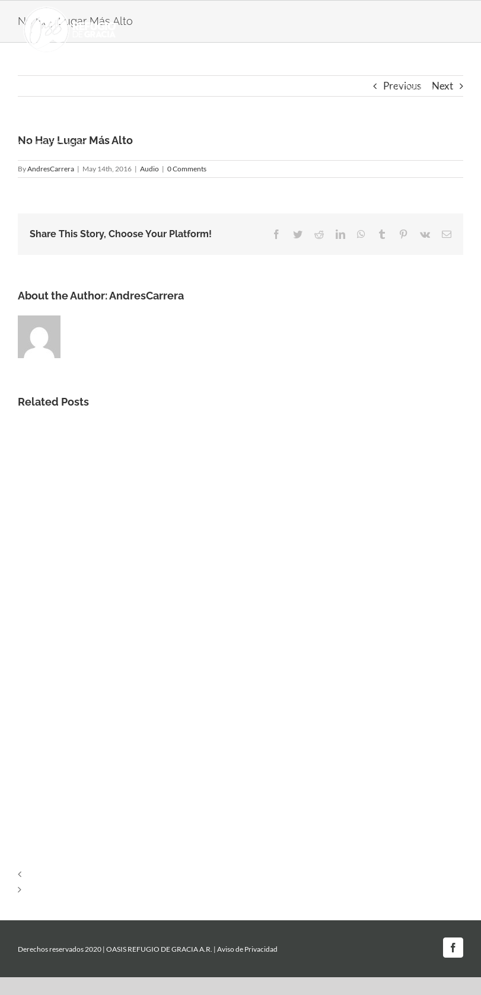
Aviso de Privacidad (247, 949)
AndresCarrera (146, 295)
